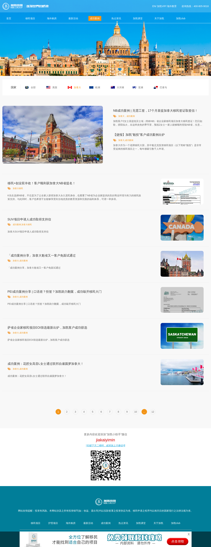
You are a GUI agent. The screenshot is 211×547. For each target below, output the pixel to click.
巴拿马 (163, 87)
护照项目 (53, 523)
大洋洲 (120, 87)
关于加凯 (159, 18)
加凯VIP (161, 6)
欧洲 (97, 87)
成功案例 (95, 18)
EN (154, 6)
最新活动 (73, 18)
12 (153, 411)
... (144, 411)
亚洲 (140, 87)
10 (135, 411)
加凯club (180, 18)
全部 (33, 87)
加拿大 (77, 87)
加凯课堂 (138, 18)
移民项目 (30, 18)
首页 (8, 18)
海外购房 (52, 18)
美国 (54, 87)
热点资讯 (116, 18)
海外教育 (172, 6)
